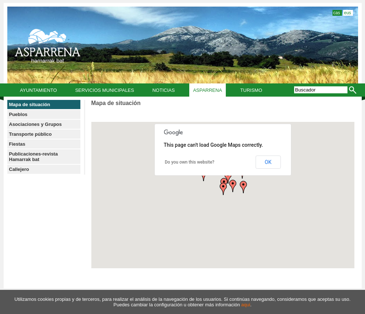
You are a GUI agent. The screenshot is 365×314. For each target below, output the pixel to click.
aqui (245, 304)
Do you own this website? (189, 162)
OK (268, 162)
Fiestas (17, 144)
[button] (223, 189)
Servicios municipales (104, 90)
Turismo (251, 90)
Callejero (19, 169)
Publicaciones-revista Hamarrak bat (33, 156)
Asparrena (207, 90)
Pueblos (18, 114)
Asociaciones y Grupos (35, 124)
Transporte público (30, 134)
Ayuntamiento (38, 90)
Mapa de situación (29, 104)
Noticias (163, 90)
